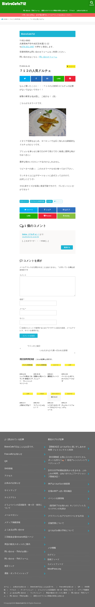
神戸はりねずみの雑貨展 (59, 484)
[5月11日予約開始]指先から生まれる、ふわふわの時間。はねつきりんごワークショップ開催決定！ (67, 473)
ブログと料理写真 (38, 201)
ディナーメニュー (26, 590)
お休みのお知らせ (82, 10)
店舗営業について (56, 523)
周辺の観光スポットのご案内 (17, 544)
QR (6, 461)
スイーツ (25, 201)
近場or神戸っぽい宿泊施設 (60, 491)
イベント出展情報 (56, 498)
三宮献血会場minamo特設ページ (19, 537)
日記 (50, 201)
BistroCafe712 (14, 3)
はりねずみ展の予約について (61, 530)
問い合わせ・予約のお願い (16, 551)
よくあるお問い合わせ (14, 529)
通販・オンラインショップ (16, 573)
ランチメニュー (35, 593)
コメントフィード (55, 564)
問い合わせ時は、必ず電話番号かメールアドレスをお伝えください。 (48, 15)
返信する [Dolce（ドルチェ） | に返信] (67, 247)
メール (23, 309)
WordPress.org (54, 568)
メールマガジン (11, 515)
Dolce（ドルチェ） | (30, 234)
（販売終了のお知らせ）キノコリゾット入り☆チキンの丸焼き (67, 507)
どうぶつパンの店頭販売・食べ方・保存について (23, 506)
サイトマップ (10, 490)
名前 (22, 299)
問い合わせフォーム (48, 57)
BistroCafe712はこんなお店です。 (19, 446)
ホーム (6, 587)
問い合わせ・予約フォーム (31, 10)
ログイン (51, 554)
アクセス (72, 10)
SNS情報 (8, 468)
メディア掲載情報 (12, 522)
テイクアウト (10, 497)
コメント (23, 275)
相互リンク (9, 566)
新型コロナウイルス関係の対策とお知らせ (54, 10)
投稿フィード (53, 559)
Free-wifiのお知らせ (13, 454)
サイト (22, 318)
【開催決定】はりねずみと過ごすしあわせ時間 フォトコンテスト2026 (67, 448)
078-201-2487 (28, 47)
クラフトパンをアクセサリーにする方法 (66, 516)
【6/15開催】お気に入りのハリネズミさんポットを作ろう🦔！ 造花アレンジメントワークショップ (67, 460)
